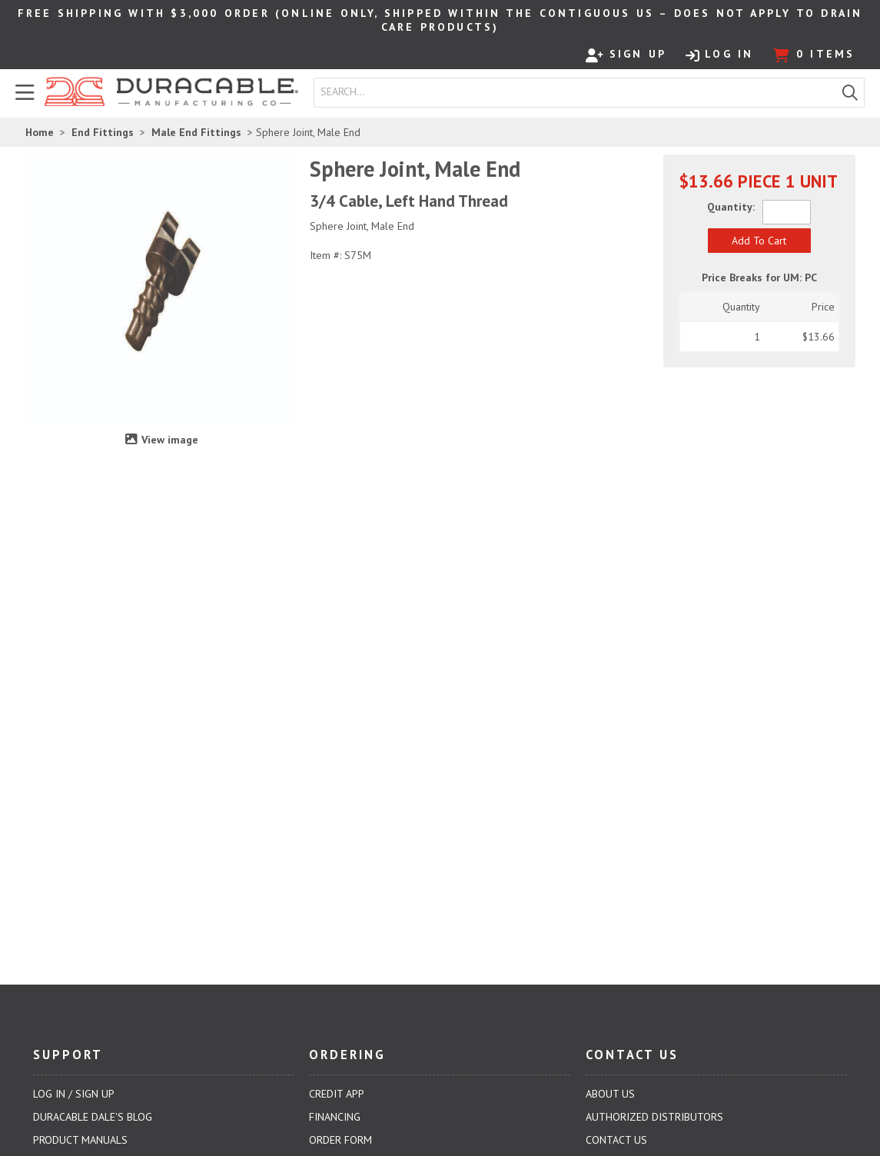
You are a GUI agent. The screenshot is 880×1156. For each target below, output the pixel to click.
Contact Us (616, 1140)
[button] (850, 92)
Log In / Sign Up (74, 1094)
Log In (719, 54)
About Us (610, 1094)
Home (39, 132)
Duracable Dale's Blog (92, 1117)
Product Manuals (80, 1140)
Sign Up (626, 54)
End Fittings (102, 132)
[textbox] (578, 92)
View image (169, 440)
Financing (334, 1117)
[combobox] (575, 92)
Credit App (336, 1094)
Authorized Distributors (654, 1117)
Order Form (340, 1140)
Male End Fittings (196, 132)
